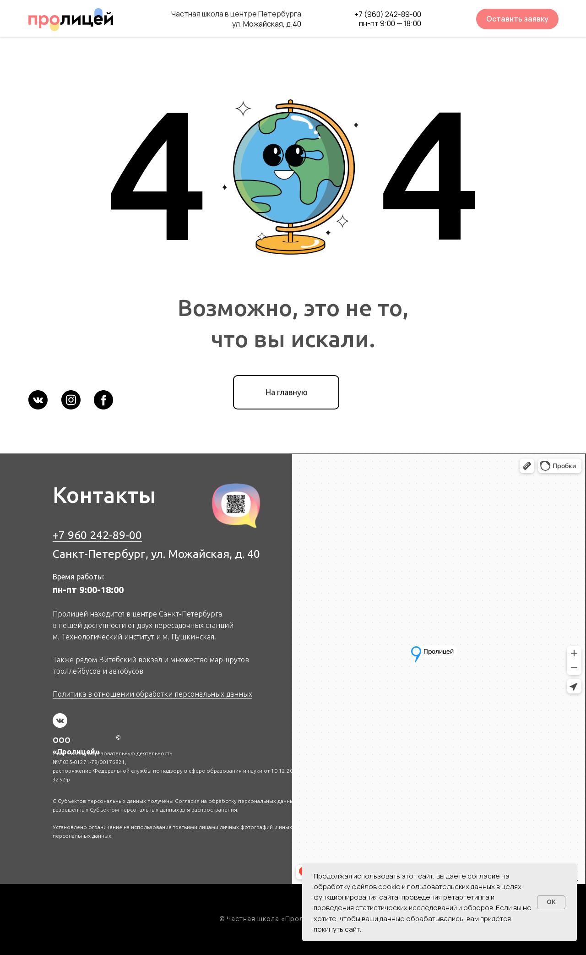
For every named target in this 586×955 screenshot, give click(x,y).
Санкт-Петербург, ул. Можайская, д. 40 (156, 553)
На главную (286, 392)
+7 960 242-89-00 (97, 535)
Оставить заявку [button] (517, 19)
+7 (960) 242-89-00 (387, 14)
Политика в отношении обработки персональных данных (152, 694)
